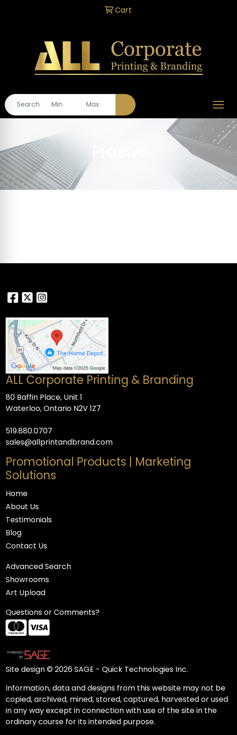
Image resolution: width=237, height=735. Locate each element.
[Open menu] (218, 104)
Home (17, 493)
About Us (22, 506)
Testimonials (29, 519)
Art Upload (25, 592)
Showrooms (27, 579)
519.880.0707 (29, 430)
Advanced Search (38, 566)
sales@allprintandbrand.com (59, 442)
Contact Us (26, 545)
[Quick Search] (26, 104)
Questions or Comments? (53, 612)
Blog (14, 532)
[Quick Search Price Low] (63, 104)
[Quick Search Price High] (98, 104)
